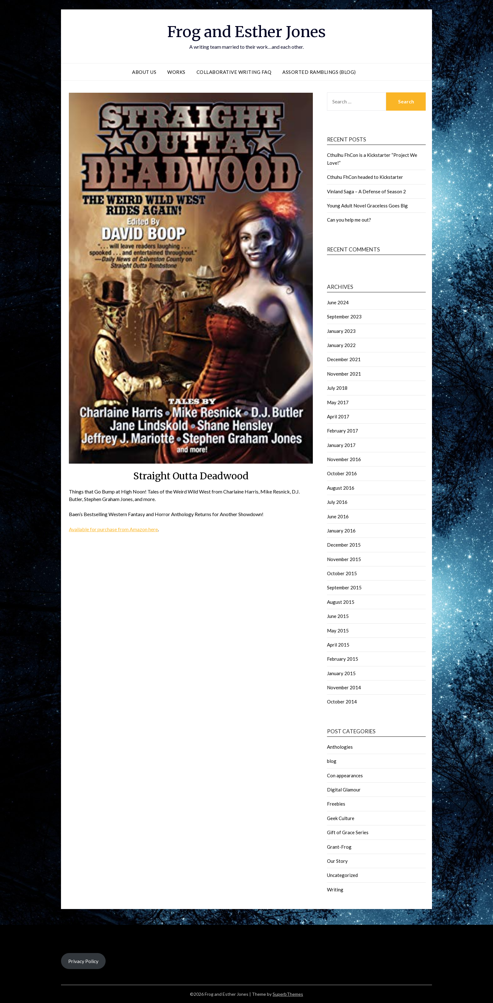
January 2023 (341, 331)
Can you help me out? (349, 220)
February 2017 (342, 430)
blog (331, 761)
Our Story (337, 861)
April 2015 (338, 645)
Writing (335, 889)
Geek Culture (340, 818)
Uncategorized (342, 875)
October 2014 (342, 701)
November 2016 (344, 459)
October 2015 (342, 573)
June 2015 (338, 616)
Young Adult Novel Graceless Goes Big (367, 205)
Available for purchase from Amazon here (113, 529)
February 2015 (342, 659)
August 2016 (340, 488)
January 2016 (341, 530)
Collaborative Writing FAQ (234, 72)
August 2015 (340, 602)
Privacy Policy (83, 961)
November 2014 (344, 687)
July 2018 (337, 388)
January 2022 (341, 345)
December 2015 (344, 545)
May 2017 (338, 402)
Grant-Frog (339, 847)
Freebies (336, 804)
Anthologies (340, 747)
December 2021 (344, 359)
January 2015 (341, 673)
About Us (144, 72)
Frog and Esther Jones (246, 31)
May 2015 (338, 630)
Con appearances (345, 775)
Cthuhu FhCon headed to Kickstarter (365, 177)
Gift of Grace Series (347, 832)
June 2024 (338, 302)
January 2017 (341, 445)
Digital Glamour (344, 789)
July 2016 (337, 502)
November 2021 (344, 374)
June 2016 (338, 516)
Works (176, 72)
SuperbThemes (288, 994)
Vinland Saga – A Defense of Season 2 (366, 191)
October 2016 (342, 473)
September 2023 (344, 316)
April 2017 (338, 416)
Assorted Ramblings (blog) (319, 72)
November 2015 (344, 559)
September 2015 (344, 587)
